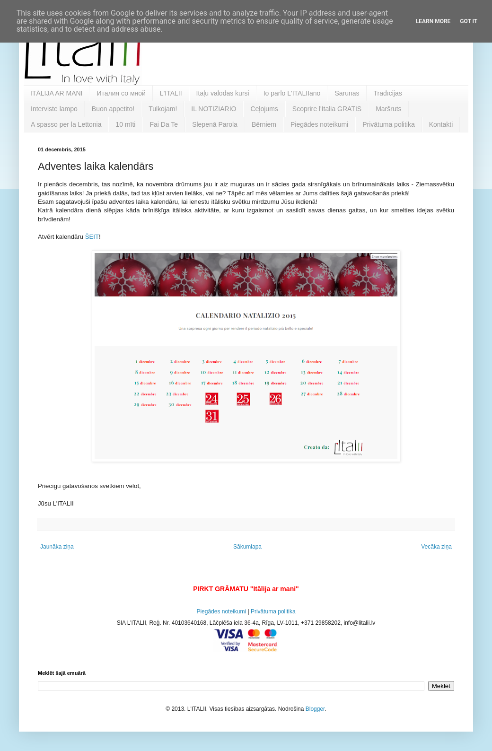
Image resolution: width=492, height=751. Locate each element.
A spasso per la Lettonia (66, 124)
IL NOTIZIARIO (213, 109)
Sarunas (346, 93)
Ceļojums (264, 109)
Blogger (315, 709)
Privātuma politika (388, 124)
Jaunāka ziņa (57, 546)
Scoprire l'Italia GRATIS (326, 109)
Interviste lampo (54, 109)
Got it (468, 21)
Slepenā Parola (214, 124)
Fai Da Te (163, 124)
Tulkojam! (163, 109)
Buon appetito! (113, 109)
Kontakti (441, 124)
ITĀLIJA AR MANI (56, 93)
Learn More (433, 21)
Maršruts (388, 109)
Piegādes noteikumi (319, 124)
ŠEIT (91, 236)
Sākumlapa (247, 546)
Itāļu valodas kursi (222, 93)
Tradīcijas (388, 93)
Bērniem (264, 124)
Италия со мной (121, 93)
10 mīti (125, 124)
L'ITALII (171, 93)
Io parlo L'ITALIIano (292, 93)
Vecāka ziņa (436, 546)
